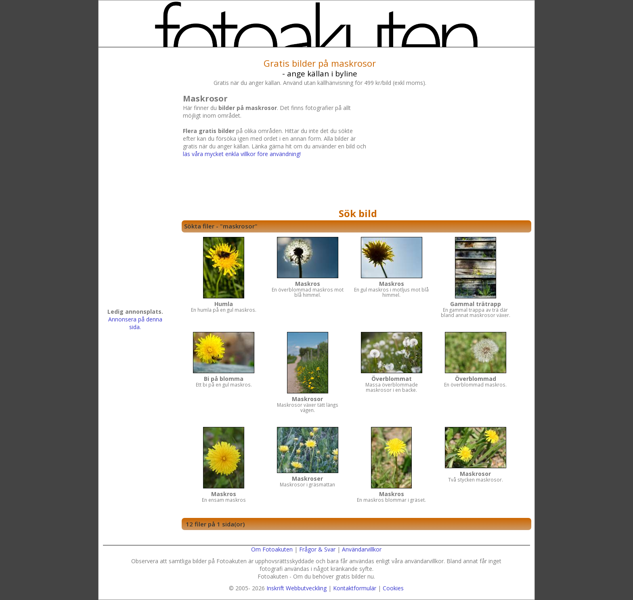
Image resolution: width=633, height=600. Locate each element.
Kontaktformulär (354, 588)
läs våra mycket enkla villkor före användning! (242, 154)
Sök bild (358, 213)
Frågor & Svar (317, 549)
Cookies (393, 588)
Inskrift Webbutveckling (296, 588)
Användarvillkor (361, 549)
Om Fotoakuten (272, 549)
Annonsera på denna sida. (135, 323)
